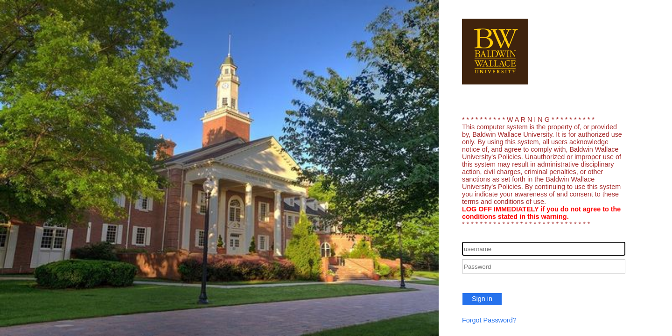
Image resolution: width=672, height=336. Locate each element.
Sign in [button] (482, 298)
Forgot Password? (489, 320)
